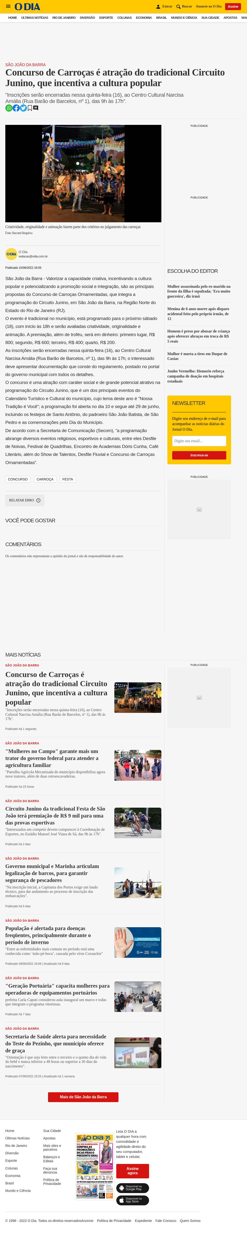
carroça (45, 479)
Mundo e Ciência (184, 17)
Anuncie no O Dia (209, 6)
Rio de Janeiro (63, 17)
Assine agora (132, 1171)
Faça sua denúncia (50, 1170)
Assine (233, 6)
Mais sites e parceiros (52, 1147)
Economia (144, 17)
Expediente (143, 1221)
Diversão (87, 17)
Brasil (161, 17)
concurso (18, 479)
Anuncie (87, 1221)
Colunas (124, 17)
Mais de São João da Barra (83, 1097)
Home (12, 17)
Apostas (230, 17)
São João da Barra (25, 65)
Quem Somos (190, 1221)
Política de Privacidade (52, 1182)
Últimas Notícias (34, 17)
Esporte (106, 17)
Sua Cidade (210, 17)
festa (67, 479)
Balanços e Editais (51, 1159)
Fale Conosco (165, 1221)
